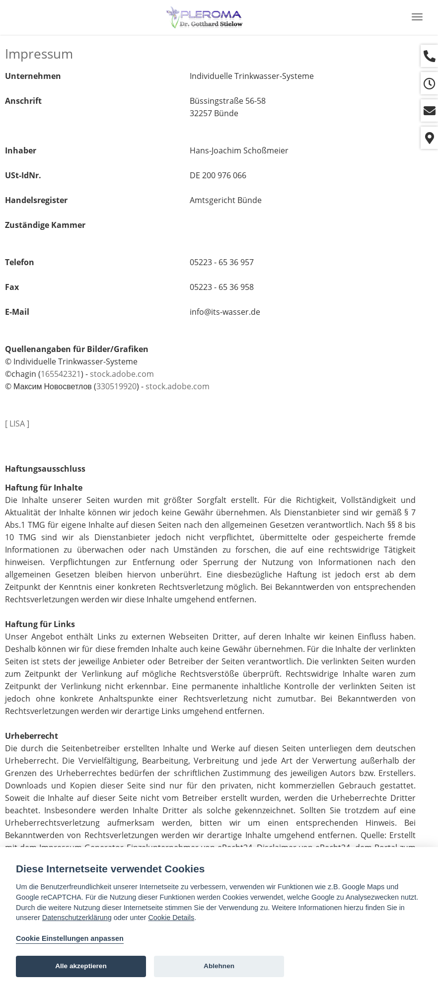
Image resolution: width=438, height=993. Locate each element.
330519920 (116, 386)
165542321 (61, 373)
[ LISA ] (17, 423)
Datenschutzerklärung (77, 918)
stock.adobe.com (122, 373)
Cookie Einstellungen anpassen (70, 938)
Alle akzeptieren (81, 966)
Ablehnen (219, 966)
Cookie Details (171, 918)
